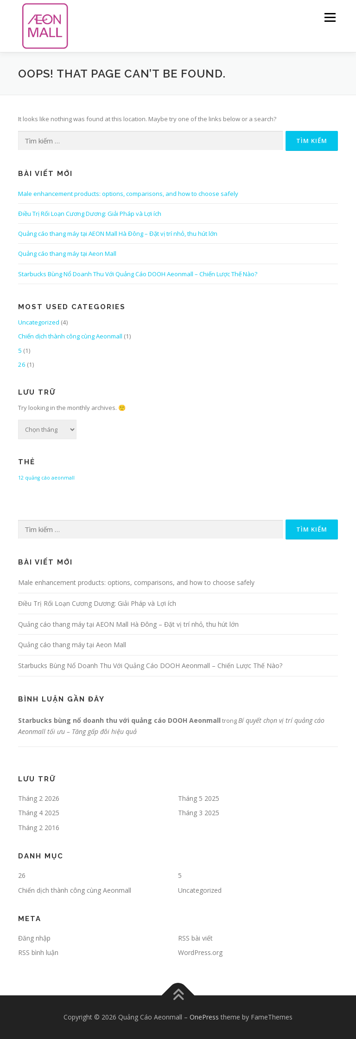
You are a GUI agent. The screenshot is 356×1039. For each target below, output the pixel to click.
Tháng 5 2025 (198, 798)
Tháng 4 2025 (38, 812)
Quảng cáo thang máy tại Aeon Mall (67, 253)
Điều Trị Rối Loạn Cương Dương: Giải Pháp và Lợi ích (89, 213)
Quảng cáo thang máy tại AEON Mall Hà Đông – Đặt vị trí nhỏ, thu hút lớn (117, 233)
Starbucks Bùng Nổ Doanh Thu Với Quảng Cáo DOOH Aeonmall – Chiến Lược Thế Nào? (137, 274)
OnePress (204, 1017)
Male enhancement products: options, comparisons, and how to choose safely (128, 193)
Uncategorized (38, 322)
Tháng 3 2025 (198, 812)
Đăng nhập (34, 938)
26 (21, 364)
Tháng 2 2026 (38, 798)
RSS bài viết (195, 938)
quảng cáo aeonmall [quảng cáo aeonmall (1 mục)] (50, 477)
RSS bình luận (38, 952)
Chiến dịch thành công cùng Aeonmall (70, 336)
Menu (330, 17)
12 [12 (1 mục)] (21, 477)
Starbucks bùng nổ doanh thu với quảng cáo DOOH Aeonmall (119, 720)
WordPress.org (200, 952)
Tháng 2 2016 (38, 827)
